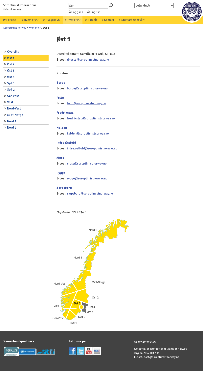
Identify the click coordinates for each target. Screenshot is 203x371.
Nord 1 (11, 121)
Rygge (60, 173)
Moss (60, 158)
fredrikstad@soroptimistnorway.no (91, 118)
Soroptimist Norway (14, 27)
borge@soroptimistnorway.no (87, 88)
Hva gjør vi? (51, 20)
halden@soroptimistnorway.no (88, 134)
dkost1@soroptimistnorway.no (88, 60)
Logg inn (76, 12)
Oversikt (13, 52)
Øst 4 (10, 77)
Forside (9, 20)
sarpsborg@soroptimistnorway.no (90, 194)
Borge (60, 83)
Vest (10, 102)
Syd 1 (11, 83)
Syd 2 (11, 90)
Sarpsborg (64, 188)
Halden (61, 128)
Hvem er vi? (30, 20)
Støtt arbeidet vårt (132, 20)
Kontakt (108, 20)
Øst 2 (10, 64)
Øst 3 (10, 71)
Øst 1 (10, 58)
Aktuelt (91, 20)
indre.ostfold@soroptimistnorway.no (92, 148)
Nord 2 (11, 128)
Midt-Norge (15, 115)
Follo (60, 98)
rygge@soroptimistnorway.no (87, 178)
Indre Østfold (66, 143)
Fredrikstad (65, 113)
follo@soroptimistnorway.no (86, 103)
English (93, 12)
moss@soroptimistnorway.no (87, 164)
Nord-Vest (14, 108)
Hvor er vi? (72, 20)
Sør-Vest (13, 96)
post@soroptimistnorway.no (161, 357)
